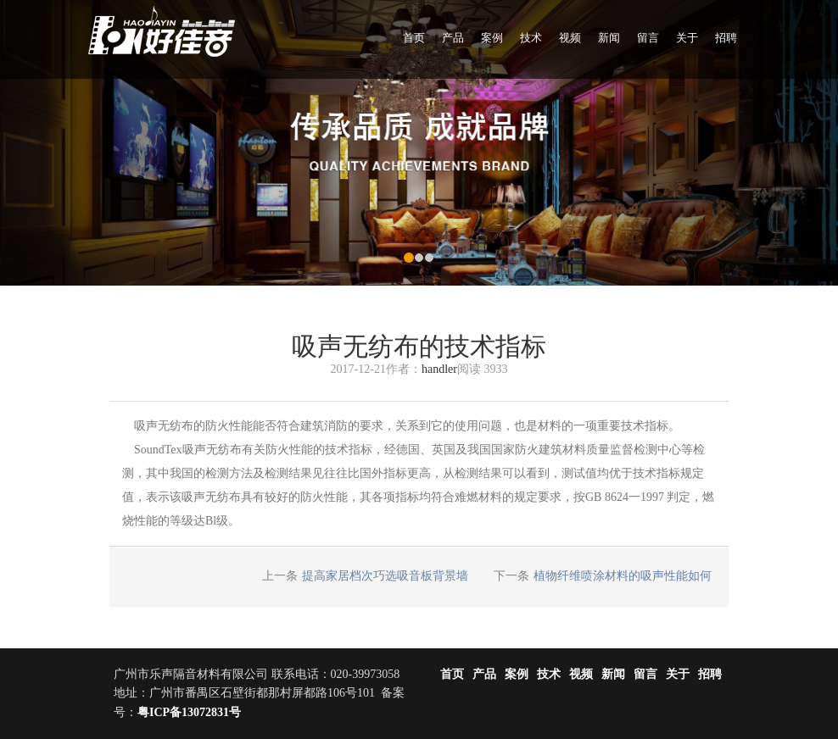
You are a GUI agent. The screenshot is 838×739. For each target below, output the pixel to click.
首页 (414, 37)
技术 (531, 37)
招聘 (726, 37)
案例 (492, 37)
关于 (687, 37)
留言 (648, 37)
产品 (453, 37)
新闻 (609, 37)
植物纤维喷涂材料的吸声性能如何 (623, 576)
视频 (570, 37)
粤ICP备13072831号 (189, 712)
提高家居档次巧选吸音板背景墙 (385, 576)
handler (439, 369)
